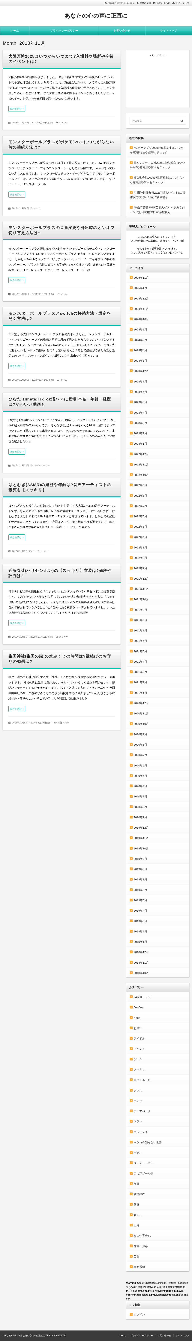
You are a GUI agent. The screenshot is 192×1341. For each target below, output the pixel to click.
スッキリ (63, 637)
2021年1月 (140, 692)
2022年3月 (140, 547)
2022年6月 (140, 516)
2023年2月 (140, 433)
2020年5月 (140, 775)
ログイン (139, 1314)
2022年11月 (141, 464)
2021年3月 (140, 672)
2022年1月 (140, 568)
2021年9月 (140, 609)
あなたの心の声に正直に (96, 16)
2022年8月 (140, 495)
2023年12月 (141, 371)
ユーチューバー (42, 465)
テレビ (138, 1100)
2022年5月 (140, 526)
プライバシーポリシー (64, 30)
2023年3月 (140, 423)
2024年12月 (141, 298)
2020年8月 (140, 744)
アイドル (139, 1038)
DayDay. (139, 1007)
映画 (136, 1204)
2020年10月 (141, 723)
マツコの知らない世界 (148, 1142)
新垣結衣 (139, 1194)
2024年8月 (140, 340)
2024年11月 (141, 308)
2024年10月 (141, 319)
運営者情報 (145, 3)
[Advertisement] (157, 80)
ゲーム (37, 208)
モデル (138, 1152)
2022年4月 (140, 537)
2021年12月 (141, 578)
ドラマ (138, 1121)
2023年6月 (140, 391)
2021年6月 (140, 640)
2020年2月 (140, 807)
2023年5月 (140, 402)
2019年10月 (141, 848)
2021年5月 (140, 651)
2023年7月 (140, 381)
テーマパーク (142, 1111)
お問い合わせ (163, 3)
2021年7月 (140, 630)
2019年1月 (140, 941)
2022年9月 (140, 485)
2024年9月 (140, 329)
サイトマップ (182, 3)
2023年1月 (140, 443)
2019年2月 (140, 931)
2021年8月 (140, 620)
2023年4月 (140, 412)
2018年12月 (141, 952)
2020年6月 (140, 765)
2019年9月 (140, 858)
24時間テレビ (142, 997)
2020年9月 (140, 734)
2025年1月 (140, 288)
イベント (63, 122)
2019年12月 (141, 827)
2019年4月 (140, 910)
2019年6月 (140, 889)
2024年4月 (140, 350)
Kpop (137, 1017)
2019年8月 (140, 869)
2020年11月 (141, 713)
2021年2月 (140, 682)
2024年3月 (140, 360)
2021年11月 (141, 589)
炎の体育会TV (142, 1235)
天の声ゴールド (143, 1173)
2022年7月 (140, 506)
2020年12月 (141, 703)
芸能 (136, 1256)
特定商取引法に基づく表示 (121, 3)
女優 (136, 1183)
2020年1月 (140, 817)
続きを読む (16, 108)
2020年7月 (140, 754)
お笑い (138, 1028)
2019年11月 (141, 837)
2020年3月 (140, 796)
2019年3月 (140, 921)
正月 (136, 1225)
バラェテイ (141, 1132)
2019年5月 (140, 900)
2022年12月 (141, 454)
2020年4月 (140, 786)
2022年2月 (140, 557)
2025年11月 (141, 277)
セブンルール (142, 1080)
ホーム (14, 30)
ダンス (138, 1090)
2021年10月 (141, 599)
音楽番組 (139, 1266)
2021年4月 (140, 661)
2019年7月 (140, 879)
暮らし (138, 1215)
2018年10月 (141, 972)
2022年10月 (141, 474)
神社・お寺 (63, 722)
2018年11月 (141, 962)
